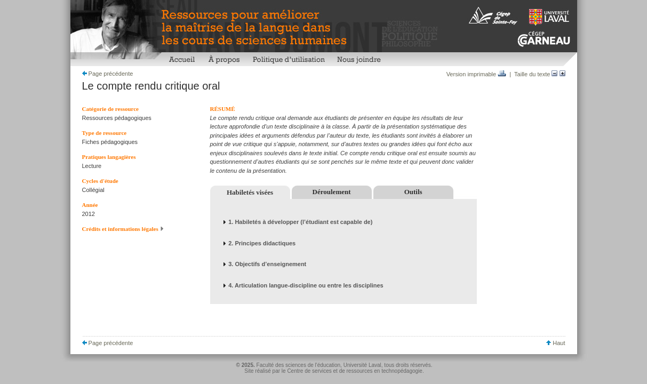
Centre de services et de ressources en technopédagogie (354, 371)
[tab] (343, 222)
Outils (413, 192)
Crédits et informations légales (123, 229)
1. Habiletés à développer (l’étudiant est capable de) (300, 222)
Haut (555, 343)
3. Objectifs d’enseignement (267, 264)
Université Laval (362, 365)
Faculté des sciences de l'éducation (299, 365)
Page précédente (107, 73)
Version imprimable (476, 74)
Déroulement (332, 192)
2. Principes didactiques (261, 243)
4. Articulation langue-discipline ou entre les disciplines (306, 285)
